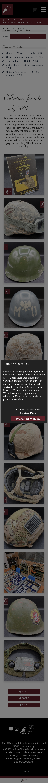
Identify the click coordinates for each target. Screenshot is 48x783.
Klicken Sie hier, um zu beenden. (27, 411)
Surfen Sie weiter (28, 418)
